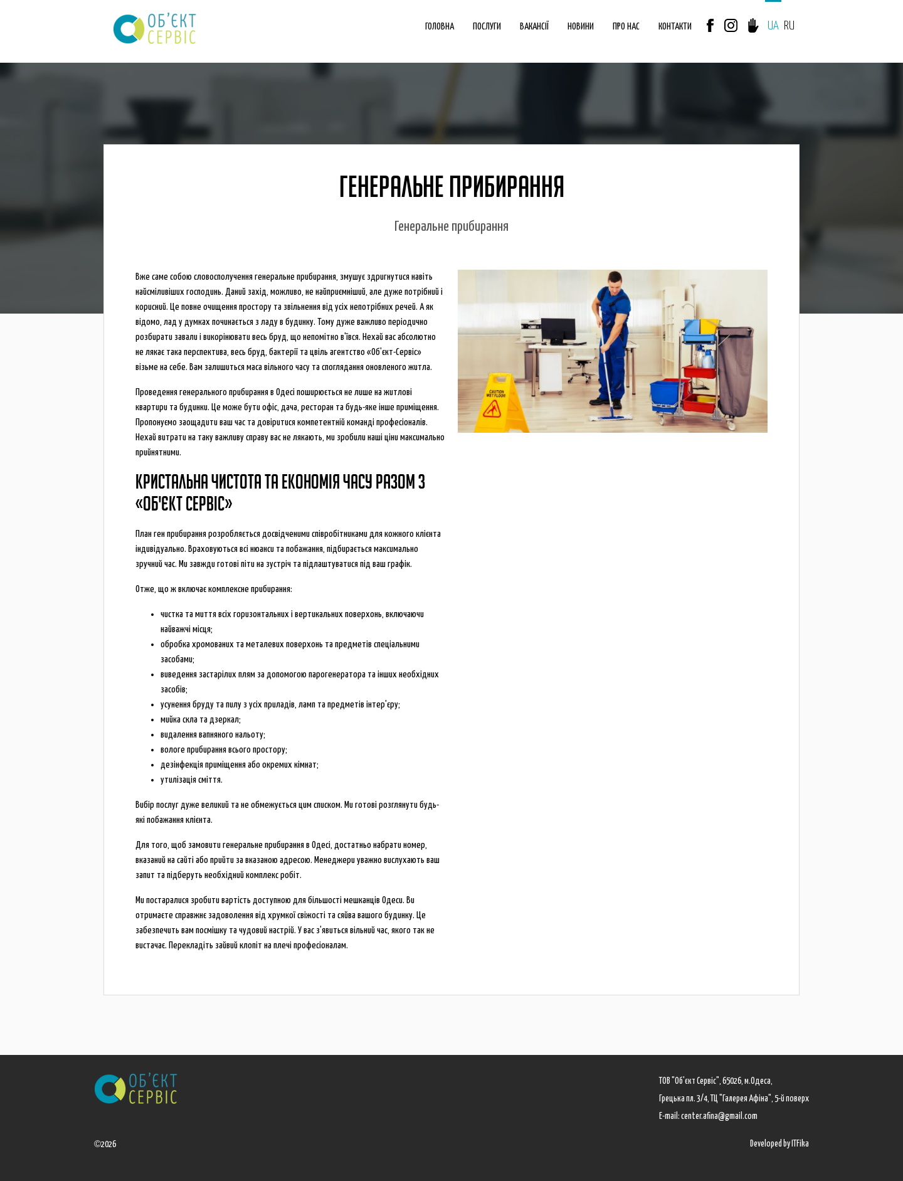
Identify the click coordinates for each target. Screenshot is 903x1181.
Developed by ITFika (779, 1144)
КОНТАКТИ (675, 26)
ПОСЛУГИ (487, 26)
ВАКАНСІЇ (534, 26)
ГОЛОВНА (439, 26)
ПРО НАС (626, 26)
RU (789, 26)
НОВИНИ (581, 26)
